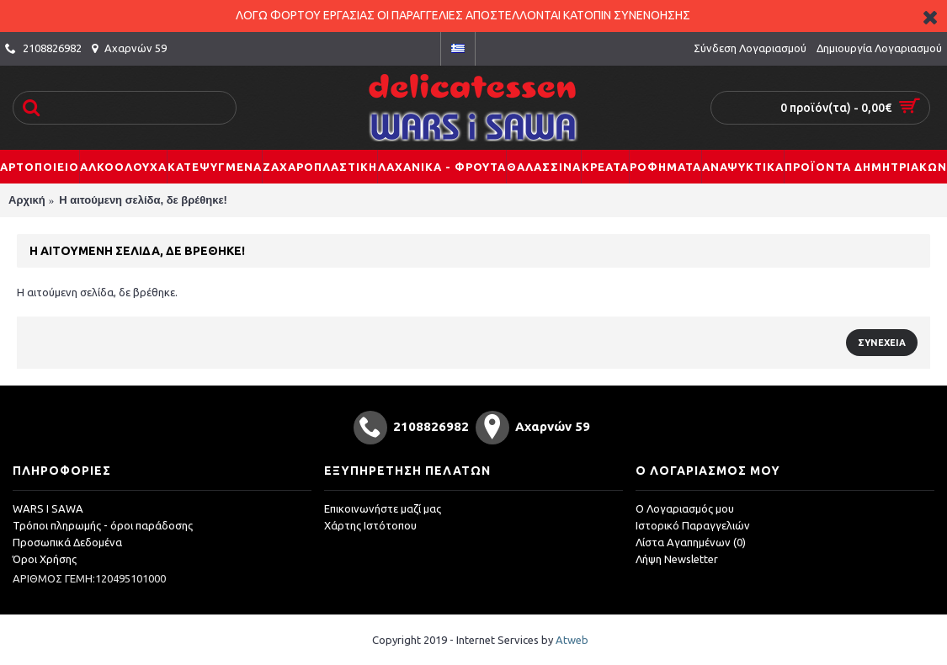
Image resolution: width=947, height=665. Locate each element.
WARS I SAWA (48, 508)
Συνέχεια (882, 343)
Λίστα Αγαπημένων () (691, 542)
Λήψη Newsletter (677, 559)
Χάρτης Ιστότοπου (370, 525)
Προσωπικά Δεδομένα (67, 542)
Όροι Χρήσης (45, 559)
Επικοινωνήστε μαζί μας (382, 508)
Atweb (572, 640)
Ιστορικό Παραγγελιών (693, 525)
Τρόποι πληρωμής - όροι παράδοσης (103, 525)
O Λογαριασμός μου (685, 508)
